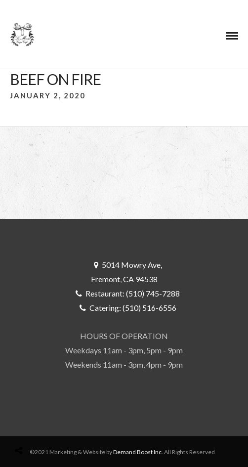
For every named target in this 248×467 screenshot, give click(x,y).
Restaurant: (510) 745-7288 (132, 293)
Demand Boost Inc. (138, 452)
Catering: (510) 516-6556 (132, 307)
